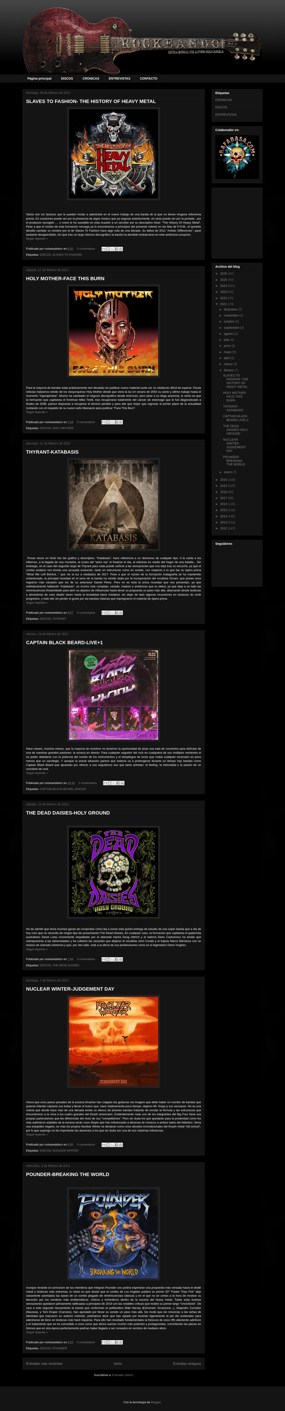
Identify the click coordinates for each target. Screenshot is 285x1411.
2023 (224, 292)
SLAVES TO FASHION (67, 254)
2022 (224, 298)
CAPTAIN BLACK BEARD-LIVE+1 (64, 642)
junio (227, 346)
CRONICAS (91, 78)
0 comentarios (86, 248)
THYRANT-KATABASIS (52, 452)
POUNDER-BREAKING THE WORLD (67, 1174)
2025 (224, 280)
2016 (224, 504)
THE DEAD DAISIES (65, 965)
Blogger (156, 1402)
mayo (228, 352)
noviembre (231, 315)
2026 (224, 273)
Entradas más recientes (44, 1364)
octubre (229, 321)
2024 (224, 286)
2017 (224, 498)
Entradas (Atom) (122, 1375)
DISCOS (67, 78)
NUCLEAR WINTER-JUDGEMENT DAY (70, 989)
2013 (224, 522)
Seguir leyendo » (37, 238)
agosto (229, 333)
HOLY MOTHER (63, 428)
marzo (228, 364)
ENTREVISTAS (119, 78)
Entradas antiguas (187, 1364)
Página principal (39, 78)
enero (228, 472)
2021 (224, 304)
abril (227, 358)
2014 (224, 516)
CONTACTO (148, 78)
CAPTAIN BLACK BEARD (56, 789)
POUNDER (60, 1348)
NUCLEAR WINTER (66, 1150)
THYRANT (59, 618)
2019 (224, 485)
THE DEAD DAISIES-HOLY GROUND (68, 813)
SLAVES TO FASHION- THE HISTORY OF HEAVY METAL (91, 101)
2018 (224, 492)
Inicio (118, 1364)
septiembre (232, 327)
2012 (224, 528)
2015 (224, 510)
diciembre (231, 309)
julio (227, 339)
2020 (224, 479)
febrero (229, 370)
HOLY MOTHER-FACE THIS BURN (65, 278)
